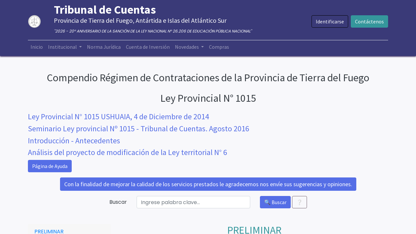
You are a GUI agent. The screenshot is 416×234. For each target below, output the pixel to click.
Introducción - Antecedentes (74, 141)
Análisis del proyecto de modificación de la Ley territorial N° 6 (127, 152)
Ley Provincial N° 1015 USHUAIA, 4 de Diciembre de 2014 (118, 116)
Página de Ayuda (49, 166)
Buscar (118, 202)
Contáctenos (369, 21)
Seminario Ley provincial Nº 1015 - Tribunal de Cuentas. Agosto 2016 (138, 129)
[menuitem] (36, 46)
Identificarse (330, 21)
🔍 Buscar (275, 202)
